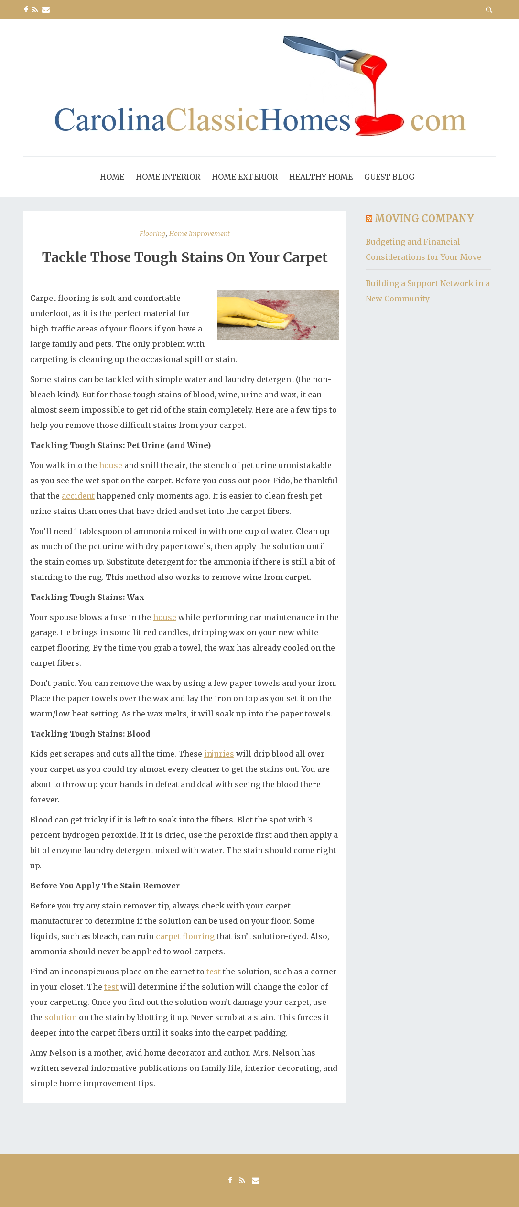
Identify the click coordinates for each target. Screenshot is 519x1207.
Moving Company (424, 218)
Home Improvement (199, 233)
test (213, 971)
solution (60, 1017)
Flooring (152, 233)
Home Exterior (245, 177)
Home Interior (168, 177)
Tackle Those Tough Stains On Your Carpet (185, 257)
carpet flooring (185, 936)
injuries (219, 753)
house (110, 465)
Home (112, 177)
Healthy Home (321, 177)
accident (78, 496)
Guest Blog (389, 177)
